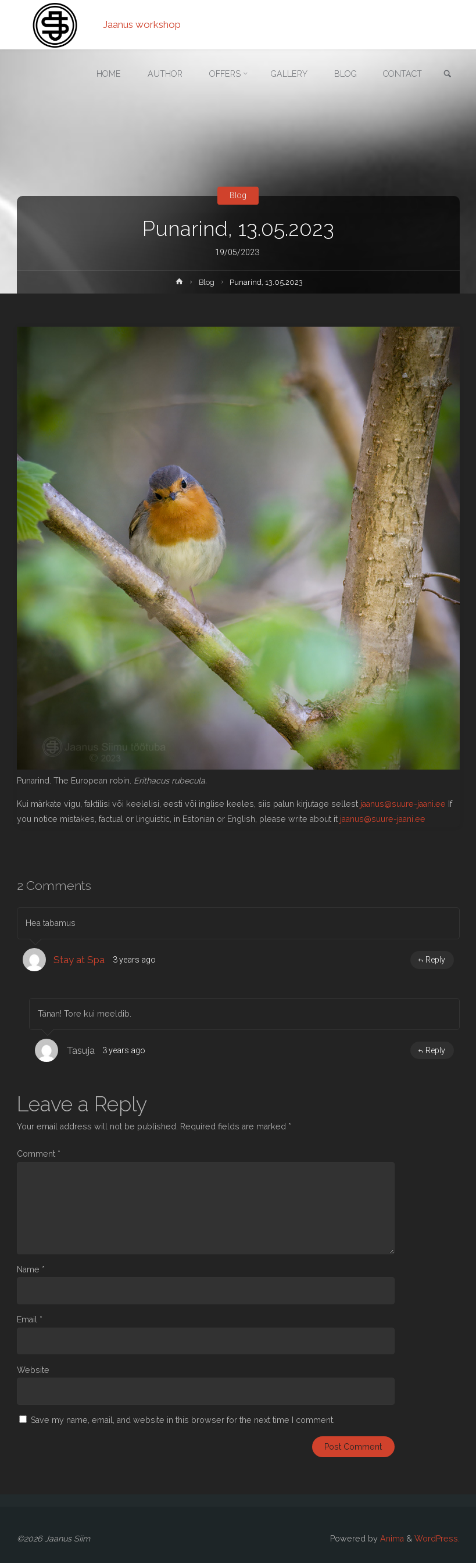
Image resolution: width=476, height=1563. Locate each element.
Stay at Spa (79, 959)
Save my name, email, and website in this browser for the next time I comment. (183, 1420)
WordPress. (437, 1538)
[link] (447, 74)
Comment (38, 1153)
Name (31, 1269)
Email (29, 1319)
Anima (391, 1538)
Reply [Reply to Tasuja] (431, 1050)
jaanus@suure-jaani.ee (403, 804)
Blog (238, 195)
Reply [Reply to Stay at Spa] (431, 959)
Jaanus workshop (142, 24)
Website (33, 1370)
